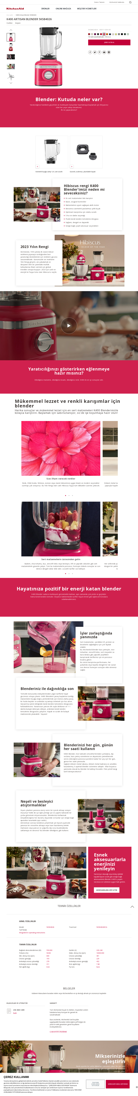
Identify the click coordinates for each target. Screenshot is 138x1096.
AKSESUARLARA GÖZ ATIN (106, 845)
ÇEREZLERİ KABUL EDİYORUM (118, 1084)
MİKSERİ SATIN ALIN (112, 1039)
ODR (8, 1066)
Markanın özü (11, 1059)
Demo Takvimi (99, 2)
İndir (15, 968)
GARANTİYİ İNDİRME (58, 986)
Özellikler (10, 23)
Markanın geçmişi (12, 1062)
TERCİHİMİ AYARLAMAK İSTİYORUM (95, 1084)
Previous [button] (11, 30)
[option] (11, 37)
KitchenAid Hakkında (117, 2)
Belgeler (18, 23)
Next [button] (11, 83)
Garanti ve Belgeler (45, 1062)
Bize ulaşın (42, 1066)
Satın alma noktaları (45, 1059)
